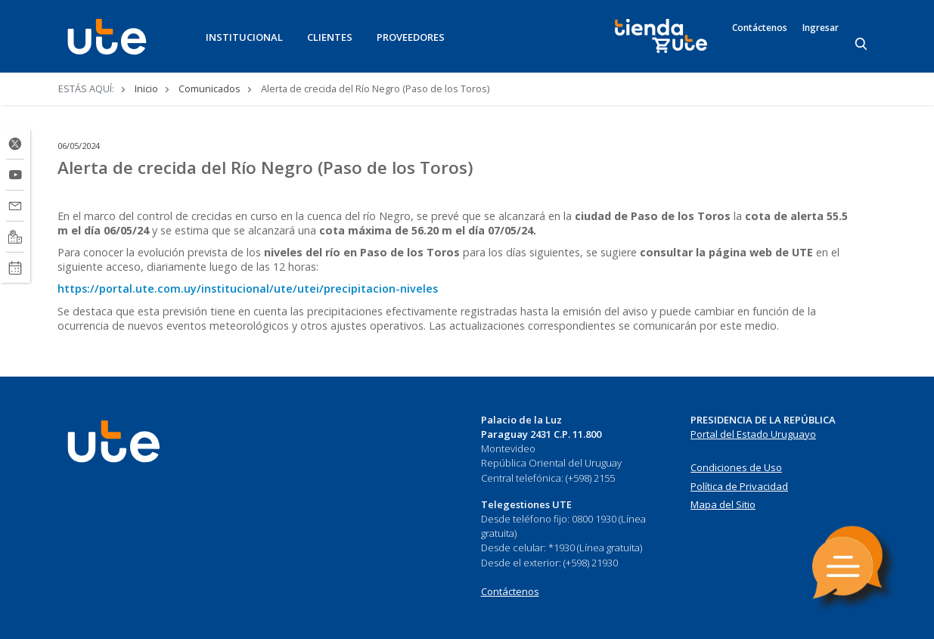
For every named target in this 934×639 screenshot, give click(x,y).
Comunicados (209, 88)
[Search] (862, 44)
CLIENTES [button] (329, 37)
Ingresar (820, 28)
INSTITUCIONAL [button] (244, 37)
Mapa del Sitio (723, 504)
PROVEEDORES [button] (411, 37)
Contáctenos (759, 28)
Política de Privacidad (739, 486)
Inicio (146, 88)
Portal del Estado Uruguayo (753, 434)
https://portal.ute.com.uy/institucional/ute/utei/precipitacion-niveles (247, 288)
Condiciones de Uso (736, 467)
